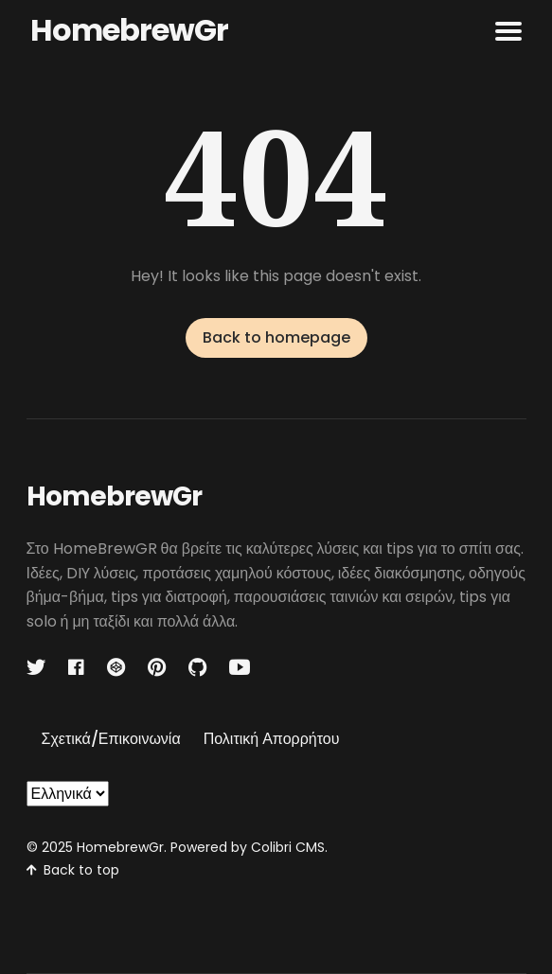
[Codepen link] (116, 667)
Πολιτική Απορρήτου (272, 739)
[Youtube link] (239, 667)
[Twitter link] (38, 667)
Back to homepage (276, 337)
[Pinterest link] (156, 667)
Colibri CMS (288, 847)
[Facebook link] (76, 667)
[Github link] (197, 667)
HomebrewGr (129, 30)
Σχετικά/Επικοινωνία (111, 739)
